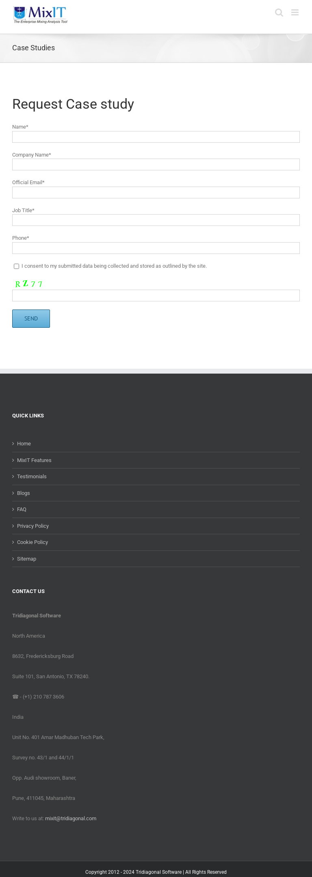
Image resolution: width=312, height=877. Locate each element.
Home (24, 444)
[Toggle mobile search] (279, 12)
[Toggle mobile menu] (295, 12)
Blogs (23, 493)
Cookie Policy (32, 542)
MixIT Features (34, 460)
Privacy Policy (33, 526)
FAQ (21, 509)
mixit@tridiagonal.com (70, 818)
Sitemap (26, 559)
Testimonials (32, 476)
